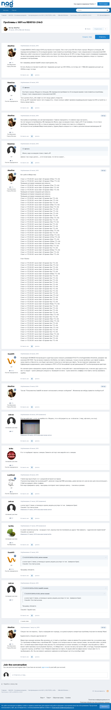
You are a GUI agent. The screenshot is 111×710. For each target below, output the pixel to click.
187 (11, 431)
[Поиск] (85, 10)
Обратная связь (58, 697)
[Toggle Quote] (23, 87)
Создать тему (87, 37)
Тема (48, 697)
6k (11, 492)
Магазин (5, 10)
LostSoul (11, 475)
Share (87, 29)
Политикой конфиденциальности (63, 707)
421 (11, 465)
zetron (11, 415)
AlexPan (17, 28)
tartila (11, 526)
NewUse (11, 83)
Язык (42, 697)
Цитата (37, 75)
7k (11, 99)
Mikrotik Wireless (24, 30)
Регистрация (103, 4)
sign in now (45, 667)
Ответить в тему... (19, 675)
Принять (105, 706)
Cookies (68, 697)
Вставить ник (25, 75)
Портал (14, 10)
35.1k (11, 370)
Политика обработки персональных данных (95, 702)
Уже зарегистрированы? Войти (85, 4)
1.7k (11, 62)
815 (11, 543)
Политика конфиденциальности (99, 699)
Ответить (102, 37)
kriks (11, 449)
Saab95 (11, 354)
